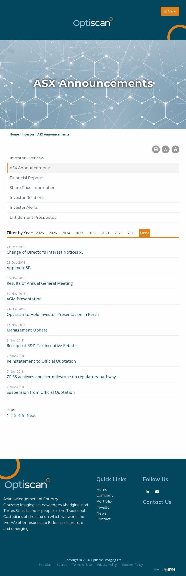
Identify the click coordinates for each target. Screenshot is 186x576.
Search (62, 564)
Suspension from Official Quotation (41, 392)
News (101, 513)
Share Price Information (33, 187)
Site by (164, 569)
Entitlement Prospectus (33, 217)
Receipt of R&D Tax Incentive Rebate (42, 345)
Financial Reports (26, 178)
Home (101, 489)
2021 (105, 232)
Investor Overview (27, 158)
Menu (170, 11)
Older (144, 232)
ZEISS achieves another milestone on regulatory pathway (61, 376)
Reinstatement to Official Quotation (41, 361)
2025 (53, 232)
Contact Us (157, 502)
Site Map (45, 564)
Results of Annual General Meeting (40, 283)
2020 (118, 232)
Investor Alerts (24, 207)
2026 (40, 232)
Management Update (27, 330)
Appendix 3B (19, 267)
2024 (66, 232)
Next (31, 415)
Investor (103, 507)
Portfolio (104, 501)
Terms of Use (82, 564)
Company (105, 495)
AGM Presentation (24, 298)
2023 (79, 232)
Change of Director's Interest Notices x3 (45, 252)
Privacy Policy (107, 564)
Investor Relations (27, 197)
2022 (92, 232)
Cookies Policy (132, 564)
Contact (103, 519)
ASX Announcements (30, 168)
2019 (132, 232)
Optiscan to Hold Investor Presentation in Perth (53, 314)
